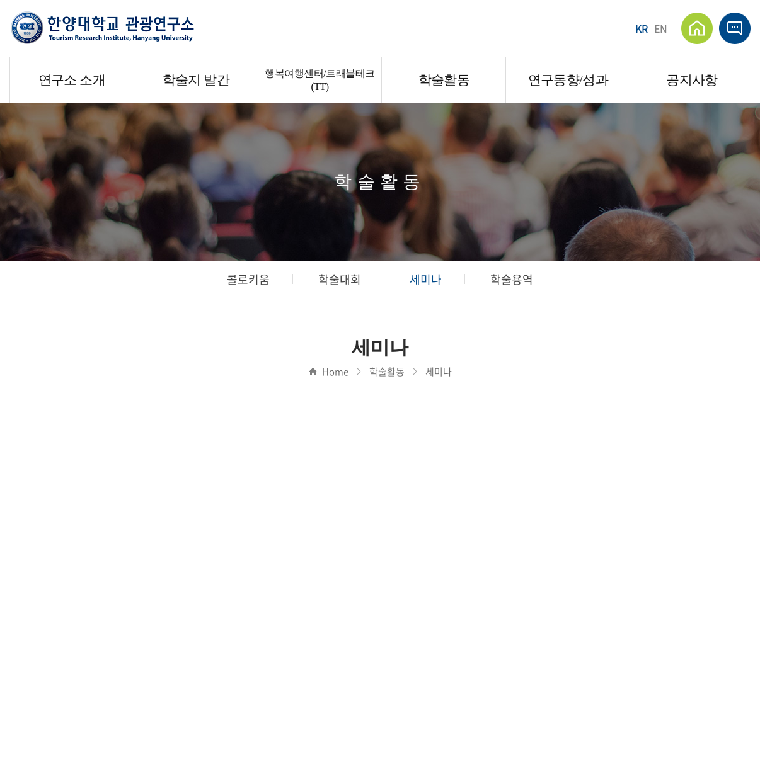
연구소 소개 (71, 80)
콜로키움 (248, 279)
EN (660, 28)
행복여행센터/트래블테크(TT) (320, 80)
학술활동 (443, 80)
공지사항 (691, 80)
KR (641, 28)
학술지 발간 (196, 80)
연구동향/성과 (568, 80)
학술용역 (511, 279)
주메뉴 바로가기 (0, 0)
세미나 (426, 279)
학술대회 (339, 279)
